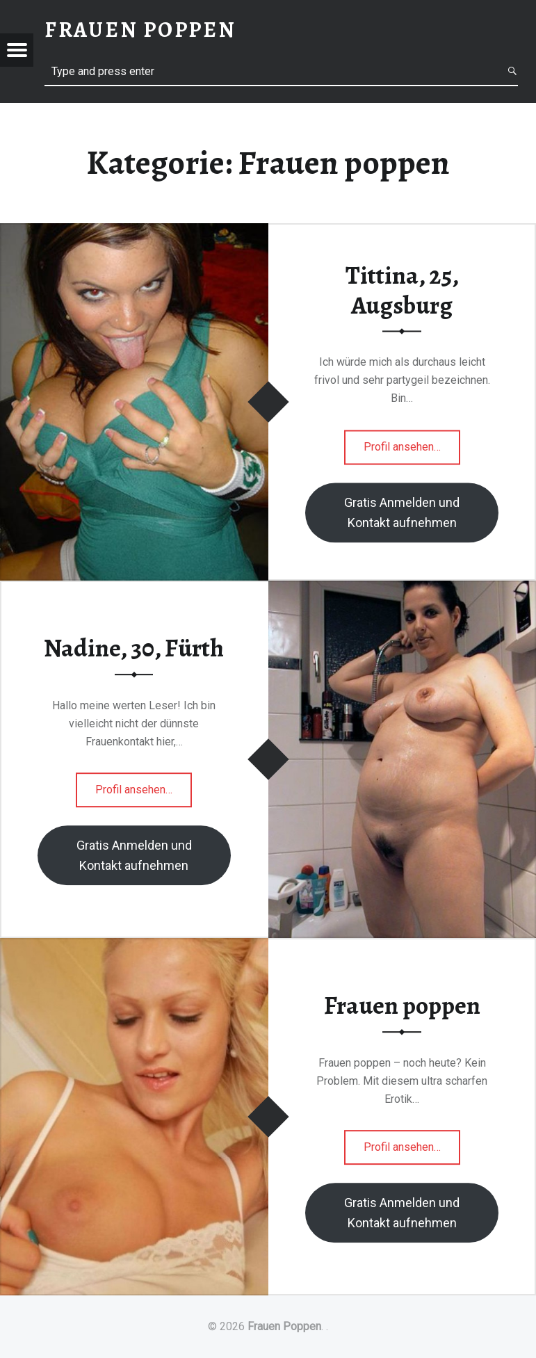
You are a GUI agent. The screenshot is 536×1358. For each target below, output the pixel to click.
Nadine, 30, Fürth (134, 648)
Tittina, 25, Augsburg (402, 291)
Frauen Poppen (284, 1326)
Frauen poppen (402, 1005)
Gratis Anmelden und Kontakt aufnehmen (402, 512)
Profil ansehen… (412, 450)
